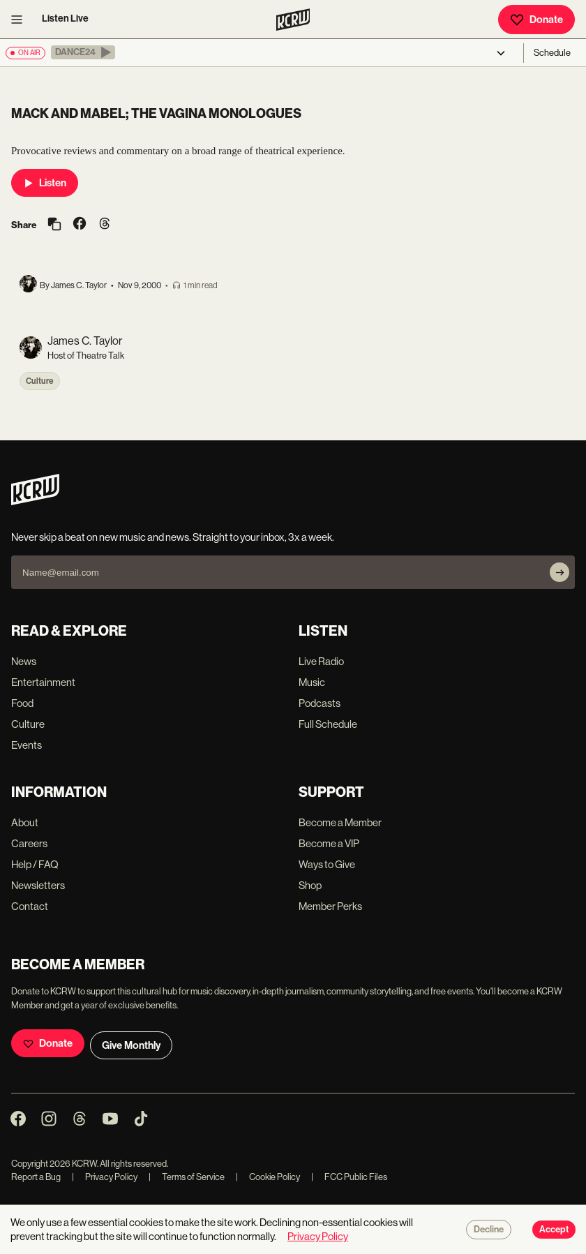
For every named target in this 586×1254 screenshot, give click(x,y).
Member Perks (330, 906)
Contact (29, 906)
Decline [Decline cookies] (489, 1229)
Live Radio (321, 661)
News (23, 661)
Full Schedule (328, 724)
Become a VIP (329, 843)
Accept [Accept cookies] (554, 1229)
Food (22, 703)
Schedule (552, 52)
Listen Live (65, 18)
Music (312, 682)
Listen (44, 183)
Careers (29, 843)
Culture (40, 381)
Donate (536, 20)
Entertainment (43, 682)
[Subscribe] (559, 572)
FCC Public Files (349, 1177)
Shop (310, 885)
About (24, 822)
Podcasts (319, 703)
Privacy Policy (104, 1177)
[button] (83, 52)
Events (26, 745)
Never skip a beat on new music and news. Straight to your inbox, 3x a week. (172, 537)
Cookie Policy (268, 1177)
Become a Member (340, 822)
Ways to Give (327, 864)
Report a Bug (36, 1177)
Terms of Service (187, 1177)
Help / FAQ (35, 864)
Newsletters (38, 885)
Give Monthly (131, 1045)
